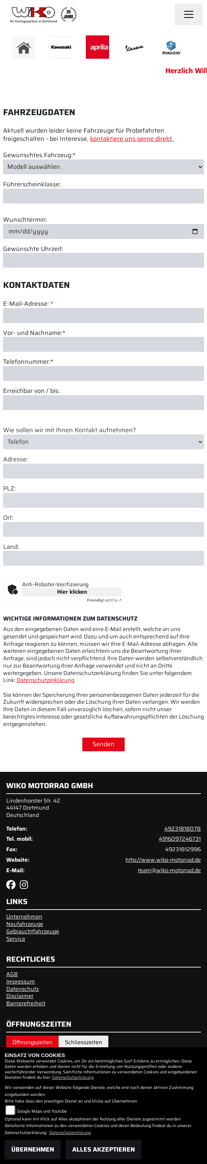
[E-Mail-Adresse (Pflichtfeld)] (103, 316)
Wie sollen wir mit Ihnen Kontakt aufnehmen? (69, 451)
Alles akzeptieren (103, 1149)
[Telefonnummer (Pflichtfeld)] (103, 373)
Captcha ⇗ (104, 600)
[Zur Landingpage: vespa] (134, 47)
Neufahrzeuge (24, 924)
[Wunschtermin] (103, 231)
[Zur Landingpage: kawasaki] (60, 47)
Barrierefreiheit (25, 1003)
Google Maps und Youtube (42, 1111)
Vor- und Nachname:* (34, 334)
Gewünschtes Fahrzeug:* (39, 155)
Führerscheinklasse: (32, 185)
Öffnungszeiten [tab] (32, 1042)
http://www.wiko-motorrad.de (163, 859)
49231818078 (182, 828)
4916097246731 (180, 838)
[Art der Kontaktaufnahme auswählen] (103, 463)
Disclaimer (19, 996)
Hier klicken (72, 591)
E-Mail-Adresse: (28, 304)
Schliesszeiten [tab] (83, 1042)
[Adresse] (103, 492)
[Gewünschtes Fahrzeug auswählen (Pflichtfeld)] (103, 167)
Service (15, 938)
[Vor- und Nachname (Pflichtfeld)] (103, 345)
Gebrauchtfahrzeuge (32, 931)
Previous (11, 49)
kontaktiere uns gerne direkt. (132, 139)
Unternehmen (24, 916)
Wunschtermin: (25, 220)
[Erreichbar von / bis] (103, 403)
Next (196, 49)
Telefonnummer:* (28, 363)
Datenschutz (22, 989)
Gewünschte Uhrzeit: (33, 249)
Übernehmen (32, 1149)
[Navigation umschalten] (188, 14)
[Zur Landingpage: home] (23, 47)
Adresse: (15, 481)
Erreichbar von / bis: (31, 391)
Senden (103, 744)
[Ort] (103, 550)
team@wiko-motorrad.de (169, 870)
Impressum (20, 981)
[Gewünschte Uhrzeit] (103, 260)
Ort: (8, 539)
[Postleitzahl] (103, 521)
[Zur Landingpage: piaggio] (171, 47)
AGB (12, 974)
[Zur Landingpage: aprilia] (97, 47)
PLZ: (9, 510)
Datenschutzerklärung (45, 680)
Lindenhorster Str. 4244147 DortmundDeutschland (33, 807)
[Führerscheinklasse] (103, 196)
